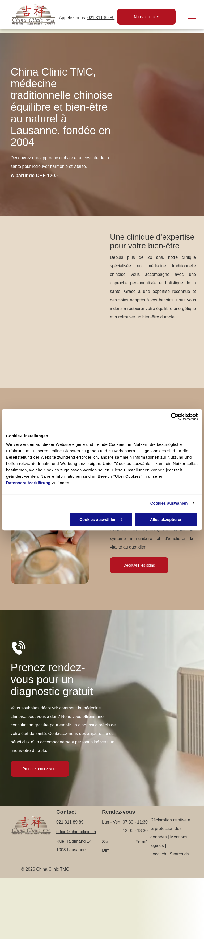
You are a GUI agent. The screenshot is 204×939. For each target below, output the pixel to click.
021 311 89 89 (100, 17)
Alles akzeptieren (166, 519)
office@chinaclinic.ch (76, 831)
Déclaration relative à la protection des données (170, 828)
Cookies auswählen (169, 503)
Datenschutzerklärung (28, 482)
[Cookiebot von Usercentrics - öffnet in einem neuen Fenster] (174, 417)
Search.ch (179, 854)
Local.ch (158, 854)
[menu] (192, 16)
